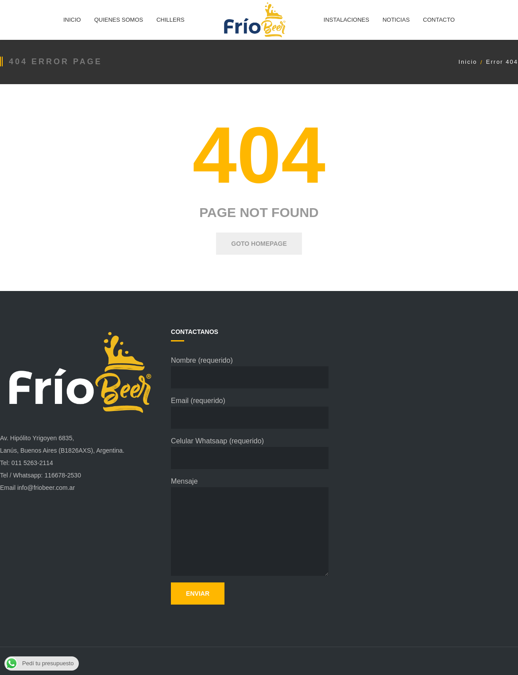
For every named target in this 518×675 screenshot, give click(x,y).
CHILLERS (170, 19)
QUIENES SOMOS (118, 19)
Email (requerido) (250, 413)
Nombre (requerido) (250, 372)
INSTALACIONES (346, 19)
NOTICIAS (396, 19)
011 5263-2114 (32, 462)
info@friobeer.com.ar (46, 487)
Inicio (467, 61)
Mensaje (250, 526)
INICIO (72, 19)
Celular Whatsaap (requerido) (250, 453)
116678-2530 (62, 475)
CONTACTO (439, 19)
